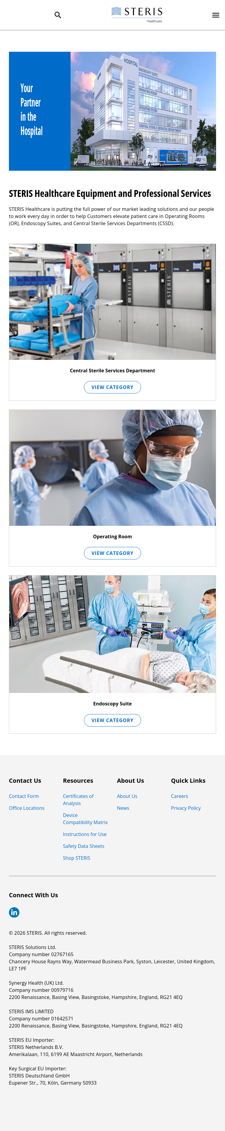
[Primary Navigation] (216, 15)
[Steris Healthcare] (137, 15)
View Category (112, 387)
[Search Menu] (58, 15)
